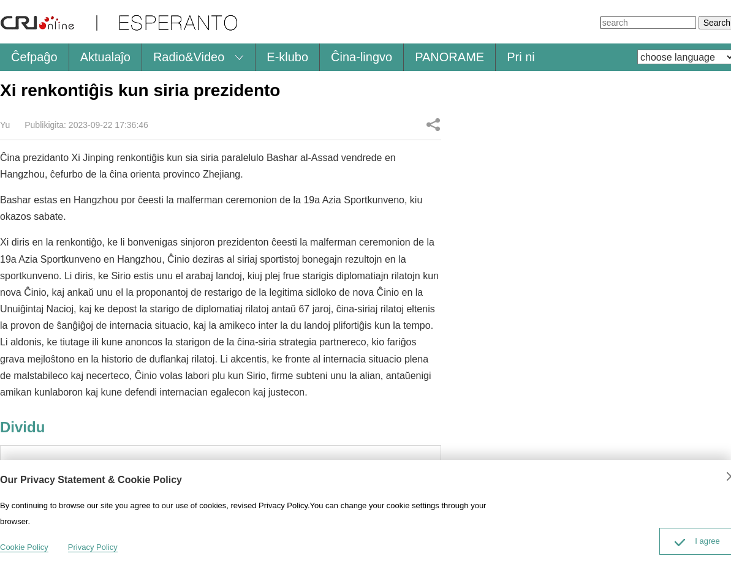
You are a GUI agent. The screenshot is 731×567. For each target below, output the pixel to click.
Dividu (433, 124)
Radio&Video (188, 57)
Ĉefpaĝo (34, 57)
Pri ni (521, 57)
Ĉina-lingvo (361, 57)
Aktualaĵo (105, 57)
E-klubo (287, 57)
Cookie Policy (24, 547)
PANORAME (449, 57)
